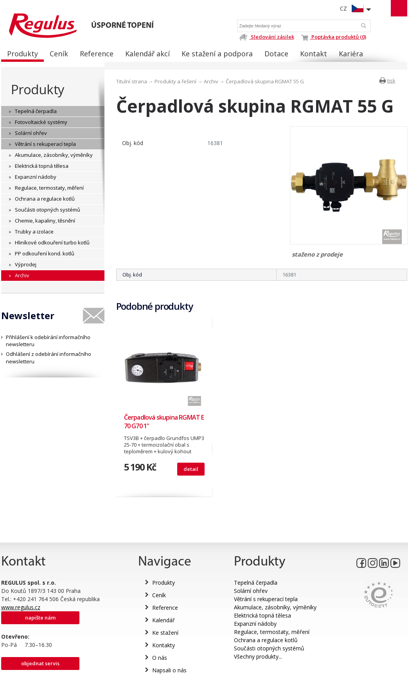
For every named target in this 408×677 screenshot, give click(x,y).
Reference (165, 607)
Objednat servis (40, 663)
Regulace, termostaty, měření (271, 632)
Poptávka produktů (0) (333, 36)
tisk (391, 80)
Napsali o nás (169, 670)
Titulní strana (131, 81)
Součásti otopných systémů (269, 648)
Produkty (37, 89)
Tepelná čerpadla (255, 582)
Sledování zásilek (266, 36)
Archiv (211, 81)
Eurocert (378, 595)
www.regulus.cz (20, 607)
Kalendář (163, 620)
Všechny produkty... (258, 656)
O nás (159, 657)
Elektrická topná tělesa (262, 615)
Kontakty (163, 645)
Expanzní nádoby (255, 623)
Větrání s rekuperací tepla (266, 599)
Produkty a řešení (175, 81)
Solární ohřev (251, 590)
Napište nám (40, 617)
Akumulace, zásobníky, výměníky (275, 607)
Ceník (159, 595)
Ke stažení (165, 632)
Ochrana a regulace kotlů (266, 640)
